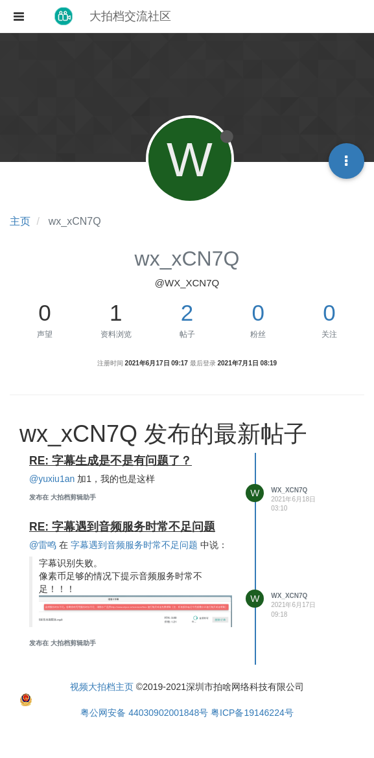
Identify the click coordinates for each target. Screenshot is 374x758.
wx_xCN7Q (289, 490)
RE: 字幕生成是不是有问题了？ (110, 460)
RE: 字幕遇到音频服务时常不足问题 (122, 526)
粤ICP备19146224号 (252, 712)
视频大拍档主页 (102, 687)
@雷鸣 (42, 545)
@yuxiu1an (52, 479)
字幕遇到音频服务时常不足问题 (134, 545)
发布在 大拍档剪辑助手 (62, 497)
